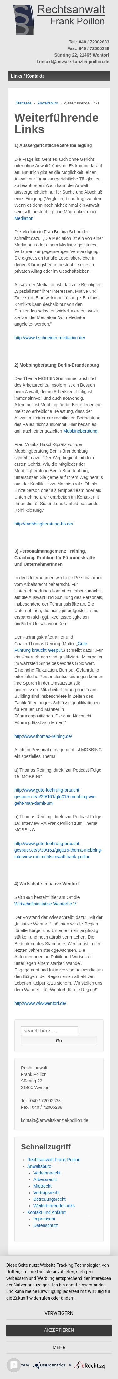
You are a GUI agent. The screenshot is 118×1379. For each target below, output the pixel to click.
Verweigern (59, 1313)
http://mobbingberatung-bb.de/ (43, 523)
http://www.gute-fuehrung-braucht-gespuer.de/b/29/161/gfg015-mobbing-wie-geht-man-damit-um (55, 797)
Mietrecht (42, 1186)
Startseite (24, 103)
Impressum (44, 1218)
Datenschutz (45, 1225)
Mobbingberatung (80, 430)
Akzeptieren (59, 1330)
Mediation (23, 218)
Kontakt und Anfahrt (46, 1212)
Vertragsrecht (46, 1192)
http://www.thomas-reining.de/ (43, 736)
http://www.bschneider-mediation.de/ (49, 337)
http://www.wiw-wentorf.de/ (40, 1003)
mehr (59, 1347)
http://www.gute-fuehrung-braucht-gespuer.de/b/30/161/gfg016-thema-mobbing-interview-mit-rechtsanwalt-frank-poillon (58, 850)
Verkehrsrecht (46, 1172)
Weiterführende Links (54, 1205)
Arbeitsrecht (45, 1179)
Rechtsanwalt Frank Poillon (53, 1159)
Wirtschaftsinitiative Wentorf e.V (45, 903)
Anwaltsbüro (47, 103)
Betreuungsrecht (49, 1199)
